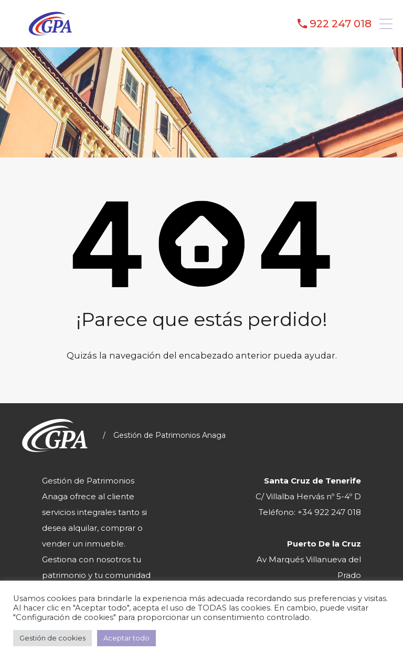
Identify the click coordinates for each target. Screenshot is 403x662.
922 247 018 (341, 23)
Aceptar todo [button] (126, 638)
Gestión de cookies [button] (52, 638)
